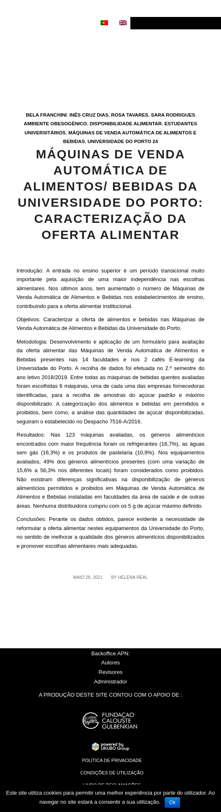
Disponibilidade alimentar (126, 123)
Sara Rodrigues (173, 114)
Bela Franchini (46, 114)
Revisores (110, 672)
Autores (110, 662)
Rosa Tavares (130, 114)
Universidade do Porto (119, 141)
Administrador (110, 681)
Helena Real (133, 577)
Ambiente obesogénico (55, 123)
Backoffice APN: (110, 653)
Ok (172, 802)
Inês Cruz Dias (89, 114)
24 (155, 141)
